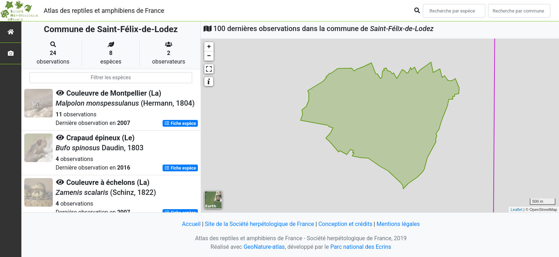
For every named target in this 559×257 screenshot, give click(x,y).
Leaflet (516, 209)
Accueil (191, 224)
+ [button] (209, 46)
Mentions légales (398, 224)
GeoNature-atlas (264, 246)
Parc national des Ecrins (360, 246)
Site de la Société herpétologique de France (259, 224)
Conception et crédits (345, 224)
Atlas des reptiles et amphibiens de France (104, 10)
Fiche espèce (180, 123)
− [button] (209, 56)
